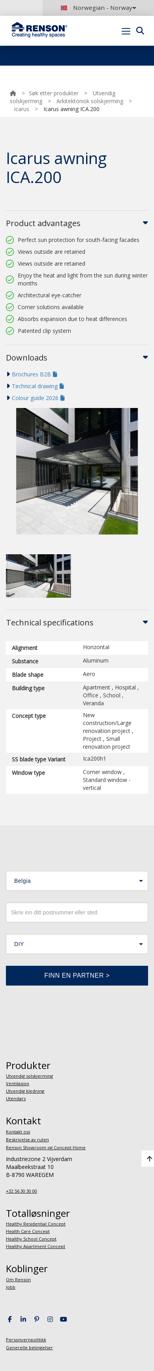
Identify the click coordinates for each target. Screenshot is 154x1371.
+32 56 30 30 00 (21, 1191)
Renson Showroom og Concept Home (46, 1147)
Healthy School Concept (31, 1239)
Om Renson (18, 1279)
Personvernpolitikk (26, 1340)
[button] (77, 881)
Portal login (135, 49)
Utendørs (16, 1098)
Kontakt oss (18, 1132)
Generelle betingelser (29, 1347)
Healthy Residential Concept (36, 1224)
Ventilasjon (17, 1083)
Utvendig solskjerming (29, 1076)
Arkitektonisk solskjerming (89, 101)
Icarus (21, 109)
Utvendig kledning (25, 1091)
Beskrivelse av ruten (27, 1139)
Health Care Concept (28, 1231)
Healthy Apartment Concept (35, 1246)
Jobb (10, 1287)
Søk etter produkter (54, 93)
